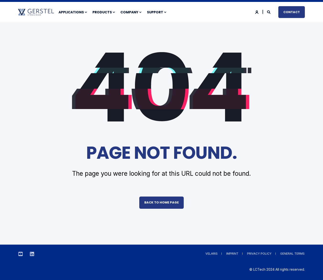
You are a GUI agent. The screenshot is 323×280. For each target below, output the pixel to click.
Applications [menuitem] (71, 12)
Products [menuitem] (102, 12)
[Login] (257, 12)
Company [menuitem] (129, 12)
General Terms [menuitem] (292, 253)
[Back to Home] (36, 13)
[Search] (269, 12)
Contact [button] (291, 12)
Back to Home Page (161, 202)
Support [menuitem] (155, 12)
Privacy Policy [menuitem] (259, 253)
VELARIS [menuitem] (211, 253)
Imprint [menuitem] (232, 253)
